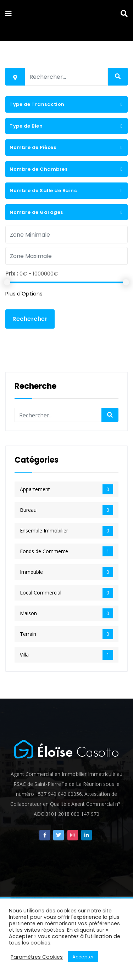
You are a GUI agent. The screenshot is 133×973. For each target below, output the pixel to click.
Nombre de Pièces (33, 147)
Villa (66, 655)
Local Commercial (66, 593)
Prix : (11, 273)
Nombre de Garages (36, 212)
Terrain (66, 634)
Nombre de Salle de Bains (43, 190)
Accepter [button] (83, 956)
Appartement (66, 489)
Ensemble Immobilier (66, 531)
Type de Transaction (37, 104)
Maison (66, 613)
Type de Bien (26, 126)
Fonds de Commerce (66, 551)
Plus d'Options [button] (24, 293)
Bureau (66, 510)
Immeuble (66, 572)
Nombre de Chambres (38, 169)
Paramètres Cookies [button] (37, 957)
